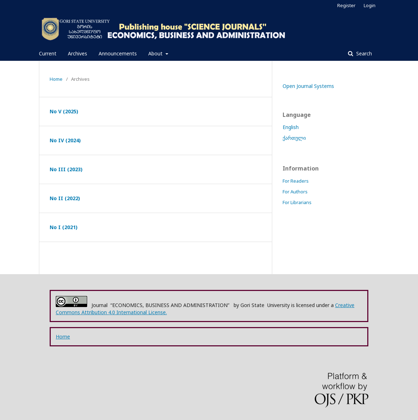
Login (369, 5)
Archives (77, 53)
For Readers (296, 181)
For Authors (295, 191)
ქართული (294, 137)
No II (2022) (65, 198)
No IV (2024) (65, 140)
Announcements (118, 53)
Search (363, 53)
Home (56, 79)
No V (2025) (64, 111)
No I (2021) (64, 227)
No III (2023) (66, 169)
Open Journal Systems (308, 86)
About (156, 53)
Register (346, 5)
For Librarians (297, 202)
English (291, 127)
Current (47, 53)
